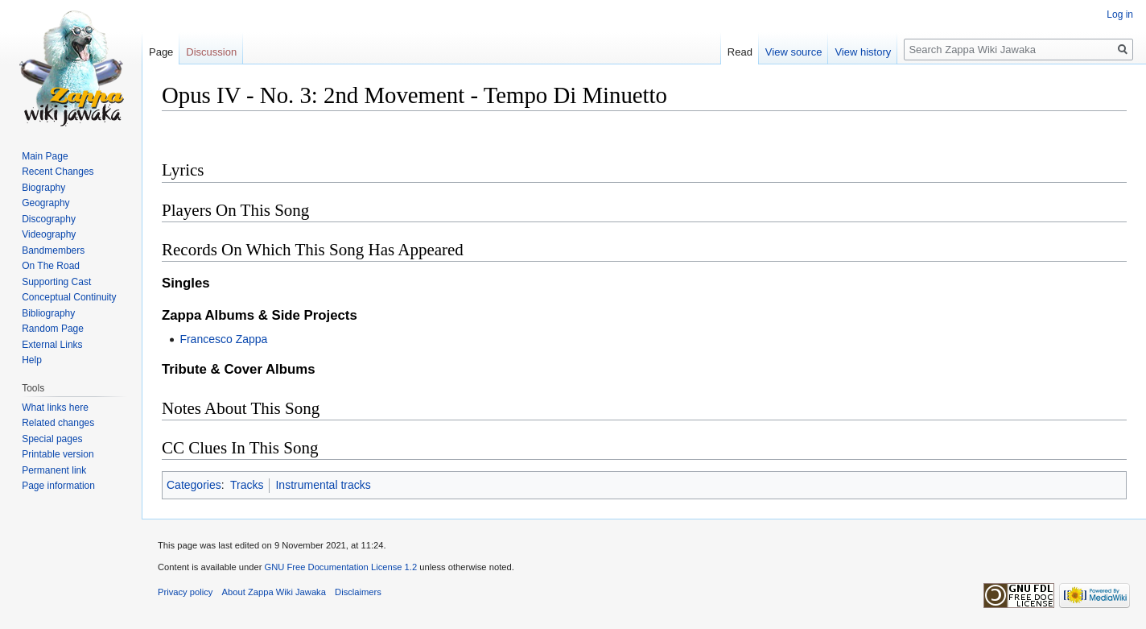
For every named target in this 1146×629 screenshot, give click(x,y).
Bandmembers (53, 250)
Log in (1120, 14)
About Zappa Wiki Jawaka (274, 592)
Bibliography (48, 313)
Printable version (57, 454)
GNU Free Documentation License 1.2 (340, 567)
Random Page (53, 328)
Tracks (246, 484)
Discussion (211, 52)
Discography (49, 219)
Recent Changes (57, 171)
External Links (52, 344)
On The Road (51, 265)
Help (32, 360)
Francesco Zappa (223, 339)
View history (863, 52)
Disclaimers (358, 592)
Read (740, 52)
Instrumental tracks (322, 484)
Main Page (45, 156)
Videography (49, 234)
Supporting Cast (56, 282)
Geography (45, 203)
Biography (43, 187)
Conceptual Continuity (69, 297)
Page (161, 52)
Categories (194, 484)
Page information (58, 485)
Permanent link (54, 470)
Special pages (52, 439)
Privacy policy (185, 592)
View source (793, 52)
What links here (55, 407)
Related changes (58, 422)
